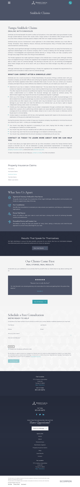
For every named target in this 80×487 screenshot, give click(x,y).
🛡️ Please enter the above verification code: (20, 349)
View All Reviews (40, 302)
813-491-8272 (40, 390)
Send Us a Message (40, 428)
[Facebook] (36, 414)
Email (41, 329)
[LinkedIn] (43, 414)
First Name (11, 325)
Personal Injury (40, 442)
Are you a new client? (14, 333)
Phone (10, 329)
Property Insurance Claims (40, 447)
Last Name (43, 325)
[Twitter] (40, 414)
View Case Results (40, 248)
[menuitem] (40, 168)
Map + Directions (40, 385)
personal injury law (38, 149)
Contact (40, 456)
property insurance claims (15, 149)
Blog (40, 450)
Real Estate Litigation (40, 445)
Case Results (39, 453)
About (40, 439)
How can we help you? (14, 337)
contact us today (37, 152)
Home (40, 436)
